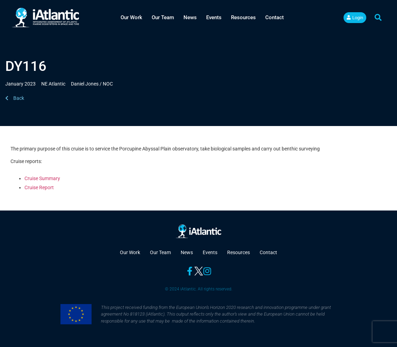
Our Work (131, 17)
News (190, 17)
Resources (243, 17)
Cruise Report (39, 187)
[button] (378, 17)
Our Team (163, 17)
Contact (274, 17)
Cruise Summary (42, 178)
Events (214, 17)
